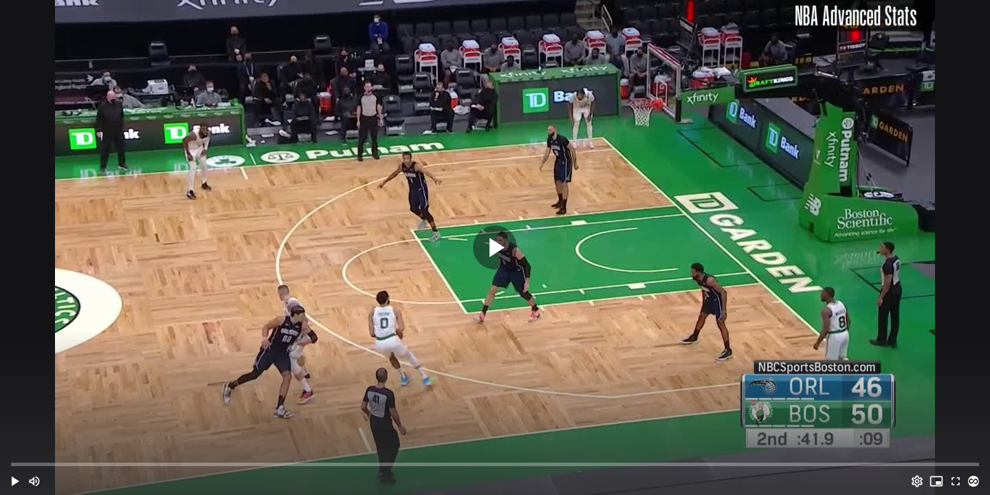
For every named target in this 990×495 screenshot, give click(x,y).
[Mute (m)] (34, 481)
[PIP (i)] (936, 481)
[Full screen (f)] (955, 481)
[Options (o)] (917, 481)
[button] (15, 481)
